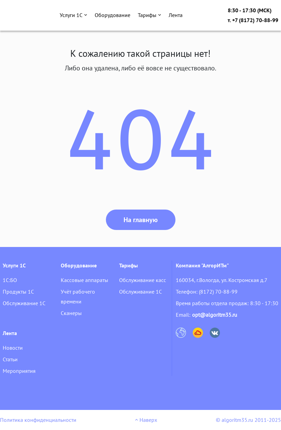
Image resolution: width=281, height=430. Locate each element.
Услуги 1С (73, 15)
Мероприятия (19, 370)
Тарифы (149, 15)
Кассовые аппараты (84, 280)
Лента (176, 15)
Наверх (146, 419)
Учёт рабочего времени (78, 296)
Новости (13, 347)
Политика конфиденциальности (38, 419)
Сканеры (71, 313)
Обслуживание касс (142, 280)
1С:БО (10, 280)
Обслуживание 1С (24, 303)
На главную (141, 219)
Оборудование (112, 15)
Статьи (10, 359)
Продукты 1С (18, 291)
